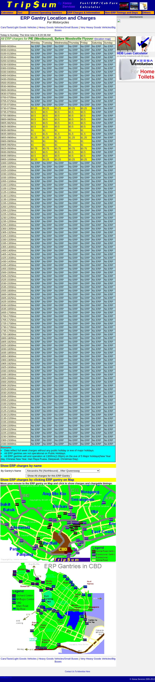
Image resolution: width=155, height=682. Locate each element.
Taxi (20, 12)
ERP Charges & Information (83, 12)
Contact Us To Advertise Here (77, 671)
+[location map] (102, 38)
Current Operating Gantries (46, 12)
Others (146, 12)
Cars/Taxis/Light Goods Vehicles (18, 27)
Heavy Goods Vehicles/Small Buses (58, 27)
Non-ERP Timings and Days (121, 12)
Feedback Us (6, 677)
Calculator (7, 12)
